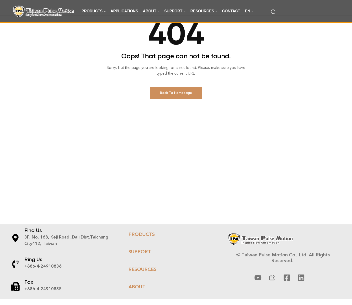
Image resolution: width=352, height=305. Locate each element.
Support (139, 259)
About (136, 294)
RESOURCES (142, 276)
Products (141, 241)
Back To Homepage (176, 100)
